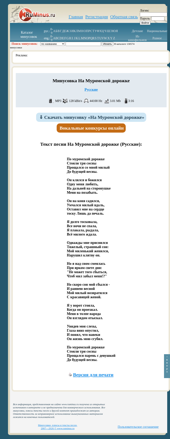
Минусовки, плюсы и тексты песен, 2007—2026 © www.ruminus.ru (57, 427)
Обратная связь (124, 16)
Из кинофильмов (137, 38)
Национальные (157, 31)
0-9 (51, 30)
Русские (91, 89)
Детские (137, 31)
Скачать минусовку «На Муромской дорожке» (91, 117)
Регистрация (96, 16)
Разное (157, 38)
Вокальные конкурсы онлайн (92, 128)
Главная (76, 16)
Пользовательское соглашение (138, 426)
